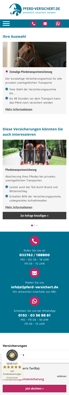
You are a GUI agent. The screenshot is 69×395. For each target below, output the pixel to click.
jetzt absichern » (34, 388)
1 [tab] (32, 225)
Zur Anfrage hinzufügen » (34, 216)
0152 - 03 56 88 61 (34, 315)
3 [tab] (37, 225)
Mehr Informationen (18, 109)
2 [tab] (34, 225)
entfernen (61, 376)
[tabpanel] (34, 179)
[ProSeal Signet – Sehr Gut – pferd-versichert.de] (12, 362)
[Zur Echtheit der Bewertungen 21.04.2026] (12, 377)
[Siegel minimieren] (21, 354)
